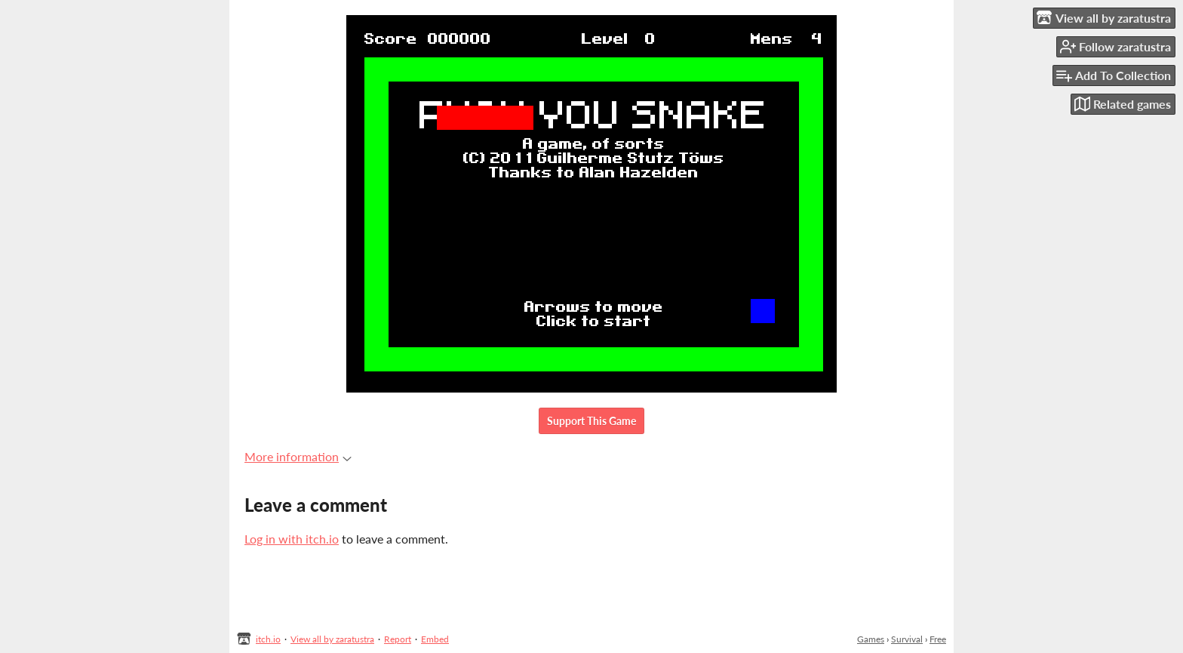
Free (938, 639)
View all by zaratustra (332, 639)
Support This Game (591, 420)
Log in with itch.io (291, 538)
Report (397, 639)
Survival (907, 639)
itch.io (268, 639)
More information (298, 456)
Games (870, 639)
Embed (435, 639)
